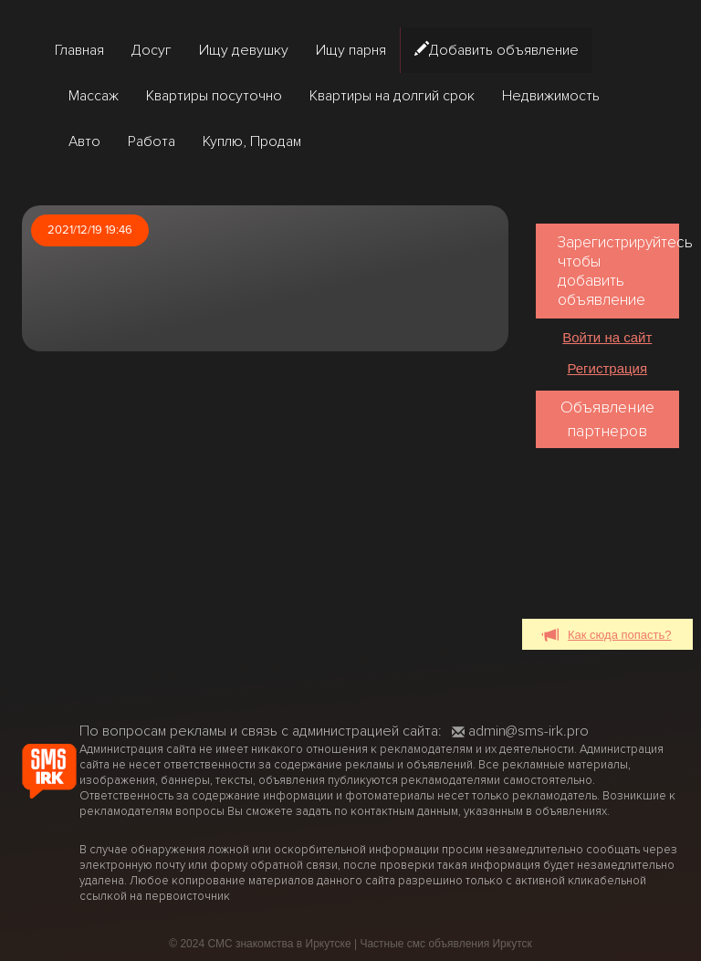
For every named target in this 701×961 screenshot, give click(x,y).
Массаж (93, 96)
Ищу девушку (243, 50)
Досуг (151, 50)
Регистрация (607, 368)
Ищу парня (351, 50)
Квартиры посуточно (214, 96)
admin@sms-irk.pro (520, 731)
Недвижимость (551, 96)
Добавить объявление (496, 50)
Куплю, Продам (252, 141)
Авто (84, 141)
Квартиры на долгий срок (392, 96)
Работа (151, 141)
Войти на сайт (607, 337)
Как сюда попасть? (607, 635)
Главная (79, 50)
